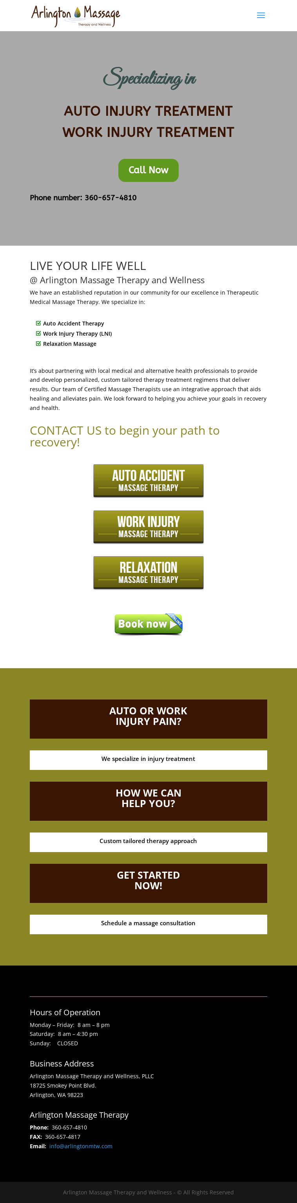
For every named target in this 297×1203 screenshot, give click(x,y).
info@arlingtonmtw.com (80, 1146)
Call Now (148, 170)
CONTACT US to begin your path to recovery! (125, 436)
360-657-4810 (109, 198)
